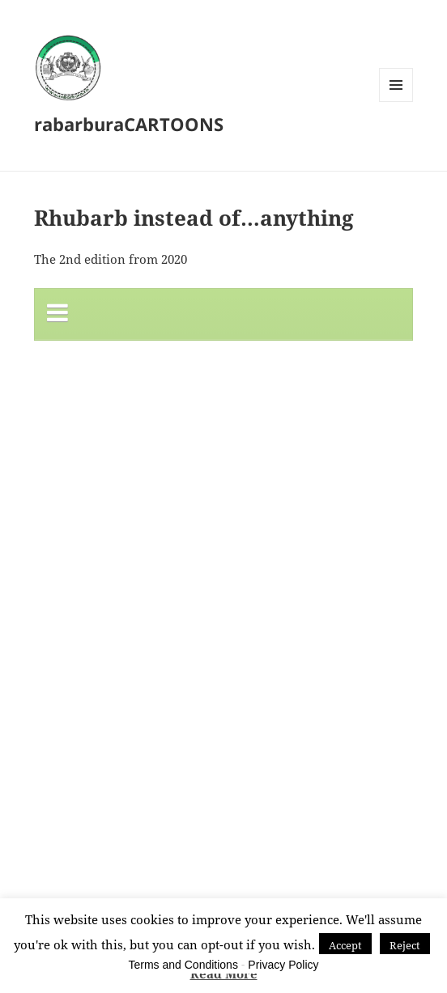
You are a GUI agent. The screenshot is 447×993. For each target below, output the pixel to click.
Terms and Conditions (183, 964)
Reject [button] (405, 945)
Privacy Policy (283, 964)
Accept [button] (345, 945)
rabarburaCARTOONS (129, 124)
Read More (224, 973)
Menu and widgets (396, 101)
